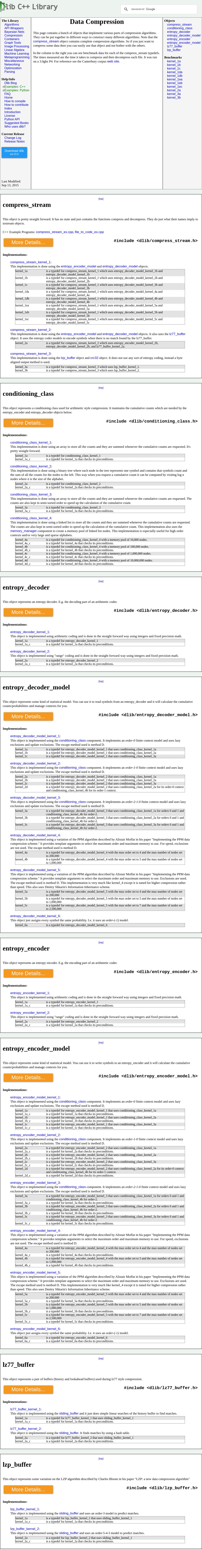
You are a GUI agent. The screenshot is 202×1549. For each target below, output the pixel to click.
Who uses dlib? (14, 126)
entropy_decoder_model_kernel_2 (35, 763)
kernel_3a (174, 94)
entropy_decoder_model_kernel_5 (35, 870)
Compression (13, 35)
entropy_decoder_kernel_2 (29, 651)
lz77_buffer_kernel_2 (25, 1429)
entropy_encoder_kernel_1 (29, 993)
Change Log (12, 137)
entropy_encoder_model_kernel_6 (35, 1329)
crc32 (94, 358)
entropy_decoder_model (183, 35)
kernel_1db (174, 75)
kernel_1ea (174, 79)
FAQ (7, 94)
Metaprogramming (17, 57)
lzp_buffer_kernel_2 (24, 1529)
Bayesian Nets (14, 31)
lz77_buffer (174, 46)
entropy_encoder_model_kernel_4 (35, 1230)
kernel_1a (174, 61)
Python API (12, 119)
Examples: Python (16, 90)
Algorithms (11, 24)
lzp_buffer (174, 50)
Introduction (12, 112)
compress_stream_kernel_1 (30, 262)
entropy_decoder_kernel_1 (29, 632)
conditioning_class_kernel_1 (30, 442)
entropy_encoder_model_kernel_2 (35, 1135)
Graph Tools (12, 42)
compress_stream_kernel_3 (30, 353)
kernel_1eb (174, 83)
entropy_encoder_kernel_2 (29, 1013)
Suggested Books (16, 123)
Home (8, 97)
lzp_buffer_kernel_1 (24, 1509)
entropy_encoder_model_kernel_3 (35, 1183)
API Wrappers (14, 28)
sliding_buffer (69, 1413)
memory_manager (23, 531)
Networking (12, 64)
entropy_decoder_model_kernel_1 (35, 736)
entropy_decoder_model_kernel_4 (35, 835)
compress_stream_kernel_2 (30, 330)
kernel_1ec (174, 86)
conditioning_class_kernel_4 (30, 518)
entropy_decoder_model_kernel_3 (35, 797)
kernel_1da (174, 72)
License (9, 115)
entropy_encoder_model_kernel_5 (35, 1272)
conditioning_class (179, 28)
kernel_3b (174, 97)
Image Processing (16, 46)
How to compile (14, 101)
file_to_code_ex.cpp (89, 232)
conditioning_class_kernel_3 (30, 494)
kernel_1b (174, 64)
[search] (158, 9)
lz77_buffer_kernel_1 (25, 1409)
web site (113, 61)
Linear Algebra (14, 50)
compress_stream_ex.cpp (54, 232)
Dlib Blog (10, 83)
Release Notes (14, 141)
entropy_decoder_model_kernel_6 (35, 916)
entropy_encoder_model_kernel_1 (35, 1097)
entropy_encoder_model (183, 42)
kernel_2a (174, 90)
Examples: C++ (14, 86)
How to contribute (16, 104)
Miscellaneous (14, 60)
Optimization (13, 68)
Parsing (9, 71)
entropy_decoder (178, 31)
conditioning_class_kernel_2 (30, 466)
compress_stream (46, 41)
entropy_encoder (178, 39)
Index (8, 108)
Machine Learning (16, 53)
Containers (11, 39)
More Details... (28, 242)
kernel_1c (174, 68)
